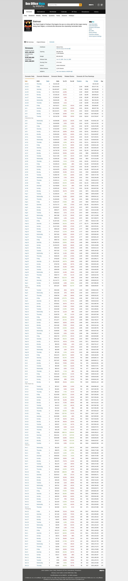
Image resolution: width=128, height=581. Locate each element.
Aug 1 (26, 193)
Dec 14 (27, 565)
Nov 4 (26, 455)
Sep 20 (27, 330)
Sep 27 (27, 349)
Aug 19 (27, 242)
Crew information (93, 25)
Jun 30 (26, 105)
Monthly (44, 15)
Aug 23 (27, 253)
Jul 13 (26, 142)
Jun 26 (26, 94)
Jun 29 (26, 102)
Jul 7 (26, 126)
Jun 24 (26, 89)
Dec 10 (27, 554)
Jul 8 (26, 128)
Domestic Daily (29, 76)
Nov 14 (27, 482)
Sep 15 (27, 317)
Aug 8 (26, 212)
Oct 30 (26, 440)
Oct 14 (26, 397)
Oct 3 (26, 365)
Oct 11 (26, 389)
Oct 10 (26, 386)
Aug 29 (27, 269)
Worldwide (53, 12)
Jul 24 (26, 172)
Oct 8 (26, 379)
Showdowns (85, 12)
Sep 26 (27, 347)
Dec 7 (26, 546)
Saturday (39, 89)
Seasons (64, 15)
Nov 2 (26, 450)
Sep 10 (27, 303)
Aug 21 (27, 247)
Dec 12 (27, 560)
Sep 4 (26, 285)
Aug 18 (27, 239)
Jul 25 (26, 174)
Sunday (39, 92)
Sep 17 (27, 322)
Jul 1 (26, 108)
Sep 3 (26, 283)
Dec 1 (26, 530)
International (41, 12)
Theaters (79, 81)
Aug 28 (27, 266)
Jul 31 (26, 191)
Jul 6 (26, 123)
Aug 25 (27, 258)
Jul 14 (26, 145)
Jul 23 (26, 169)
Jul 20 (26, 161)
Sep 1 (26, 277)
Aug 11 (27, 220)
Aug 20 (27, 245)
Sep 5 (26, 290)
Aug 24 (27, 256)
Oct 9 (26, 382)
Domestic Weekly (56, 76)
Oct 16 (26, 402)
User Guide (60, 572)
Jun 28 (26, 100)
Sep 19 (27, 328)
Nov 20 (27, 499)
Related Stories (69, 76)
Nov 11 (27, 474)
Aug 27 (27, 264)
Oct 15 (26, 400)
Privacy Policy (58, 579)
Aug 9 (26, 215)
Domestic (29, 12)
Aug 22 (27, 250)
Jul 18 (26, 156)
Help (75, 572)
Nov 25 (27, 514)
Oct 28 (26, 435)
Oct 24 (26, 424)
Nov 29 (27, 525)
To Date (96, 81)
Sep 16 (27, 319)
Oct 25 (26, 427)
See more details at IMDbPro (64, 71)
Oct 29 (26, 437)
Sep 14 (27, 314)
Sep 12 (27, 309)
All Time (74, 12)
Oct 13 (26, 394)
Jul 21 (26, 164)
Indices (96, 12)
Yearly (58, 15)
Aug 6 (26, 207)
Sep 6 (26, 292)
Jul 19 (26, 158)
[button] (93, 32)
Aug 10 (27, 218)
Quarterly (52, 15)
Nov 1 (26, 447)
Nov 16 (27, 488)
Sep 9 (26, 301)
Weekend (31, 15)
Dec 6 (26, 544)
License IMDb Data (68, 572)
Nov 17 (27, 490)
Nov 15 (27, 485)
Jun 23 (26, 86)
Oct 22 (26, 418)
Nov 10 (27, 472)
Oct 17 (26, 405)
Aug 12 (27, 223)
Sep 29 (27, 355)
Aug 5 (26, 204)
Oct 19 (26, 410)
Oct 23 (26, 421)
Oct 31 (26, 443)
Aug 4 (26, 201)
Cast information (93, 24)
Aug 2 (26, 196)
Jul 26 (26, 177)
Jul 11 (26, 137)
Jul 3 (26, 113)
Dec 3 (26, 535)
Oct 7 (26, 376)
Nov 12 (27, 477)
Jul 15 (26, 147)
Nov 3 (26, 453)
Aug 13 (27, 226)
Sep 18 (27, 325)
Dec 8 (26, 549)
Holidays (71, 15)
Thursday (39, 84)
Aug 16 (27, 234)
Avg (87, 81)
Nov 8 (26, 466)
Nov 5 (26, 458)
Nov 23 (27, 507)
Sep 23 (27, 338)
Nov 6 (26, 461)
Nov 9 (26, 469)
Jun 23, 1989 (59, 59)
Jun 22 (26, 84)
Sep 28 (27, 352)
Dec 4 (26, 538)
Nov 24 (27, 511)
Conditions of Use (48, 579)
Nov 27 (27, 519)
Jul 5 (26, 120)
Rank (47, 81)
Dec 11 (27, 557)
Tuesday (39, 97)
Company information (94, 27)
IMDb (70, 575)
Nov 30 (27, 527)
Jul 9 (26, 131)
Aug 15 (27, 231)
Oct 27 (26, 432)
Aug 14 (27, 229)
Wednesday (40, 100)
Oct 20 (26, 413)
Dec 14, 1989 (67, 59)
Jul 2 (26, 111)
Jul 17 (26, 153)
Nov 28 (27, 522)
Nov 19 (27, 496)
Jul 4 (26, 116)
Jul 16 (26, 150)
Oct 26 (26, 429)
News (90, 29)
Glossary (53, 572)
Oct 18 (26, 408)
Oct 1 (26, 360)
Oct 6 (26, 374)
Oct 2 (26, 363)
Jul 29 (26, 185)
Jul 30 (26, 188)
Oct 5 (26, 371)
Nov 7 (26, 463)
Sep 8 (26, 298)
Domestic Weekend (43, 76)
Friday (38, 86)
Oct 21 (26, 416)
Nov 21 (27, 501)
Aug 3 (26, 199)
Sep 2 (26, 280)
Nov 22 (27, 504)
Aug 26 (27, 261)
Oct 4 (26, 368)
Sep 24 (27, 341)
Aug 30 (27, 272)
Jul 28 (26, 183)
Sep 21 (27, 333)
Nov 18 (27, 493)
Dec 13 (27, 562)
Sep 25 (27, 344)
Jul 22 (26, 166)
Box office (91, 30)
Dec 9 (26, 552)
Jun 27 (26, 97)
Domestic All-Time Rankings (85, 76)
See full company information (63, 48)
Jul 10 (26, 134)
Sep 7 (26, 295)
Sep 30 (27, 357)
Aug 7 (26, 210)
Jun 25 (26, 92)
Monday (39, 94)
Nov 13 (27, 480)
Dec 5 (26, 541)
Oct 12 (26, 391)
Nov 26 (27, 516)
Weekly (38, 15)
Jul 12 (26, 139)
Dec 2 (26, 533)
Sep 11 (27, 306)
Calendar (64, 12)
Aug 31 (27, 275)
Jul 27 (26, 180)
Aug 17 (27, 237)
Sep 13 (27, 311)
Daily (25, 15)
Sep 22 (27, 336)
